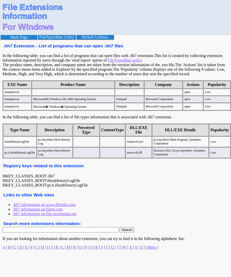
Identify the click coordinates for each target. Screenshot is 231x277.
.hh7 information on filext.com (38, 209)
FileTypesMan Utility (56, 37)
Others (151, 247)
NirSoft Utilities (95, 37)
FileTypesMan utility (125, 60)
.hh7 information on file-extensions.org (44, 214)
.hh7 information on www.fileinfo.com (44, 204)
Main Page (19, 37)
